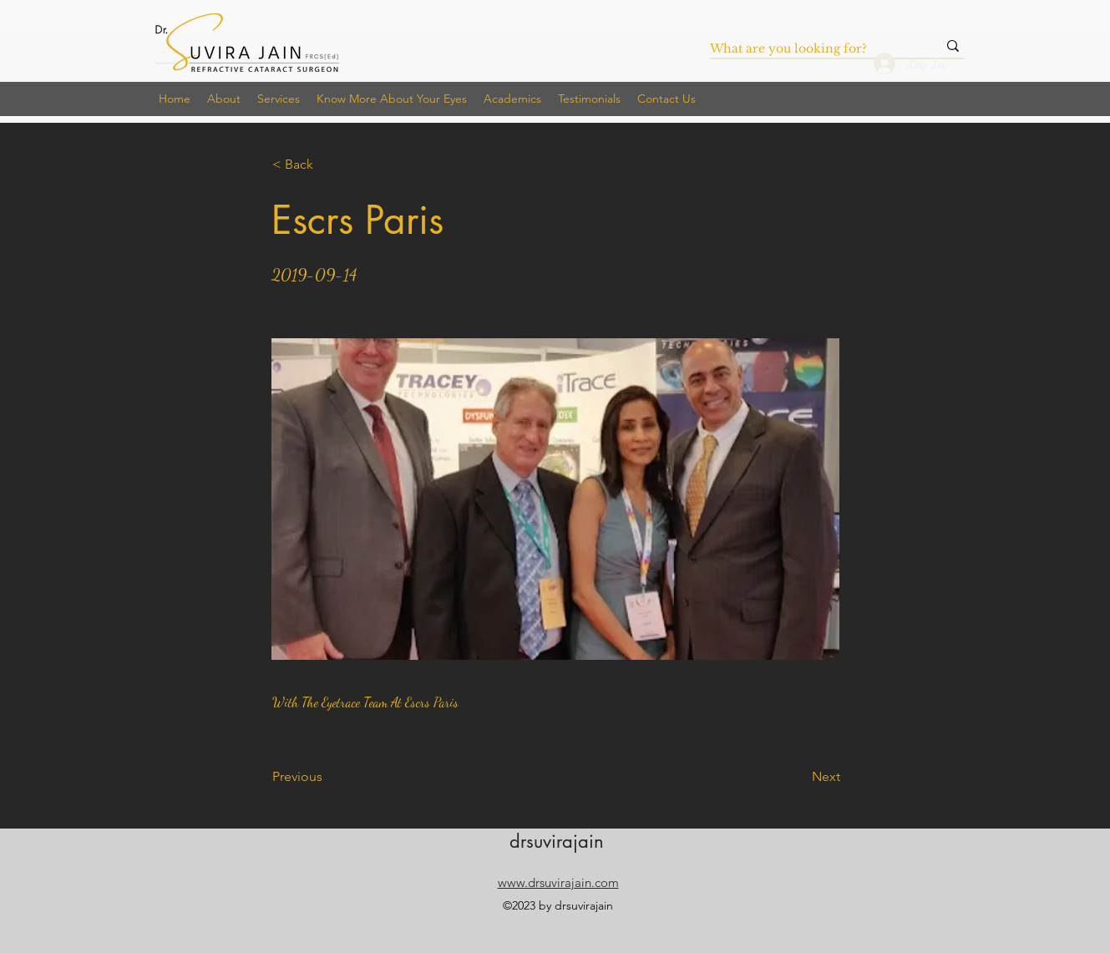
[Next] (798, 776)
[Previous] (327, 776)
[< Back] (327, 164)
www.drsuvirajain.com (558, 882)
